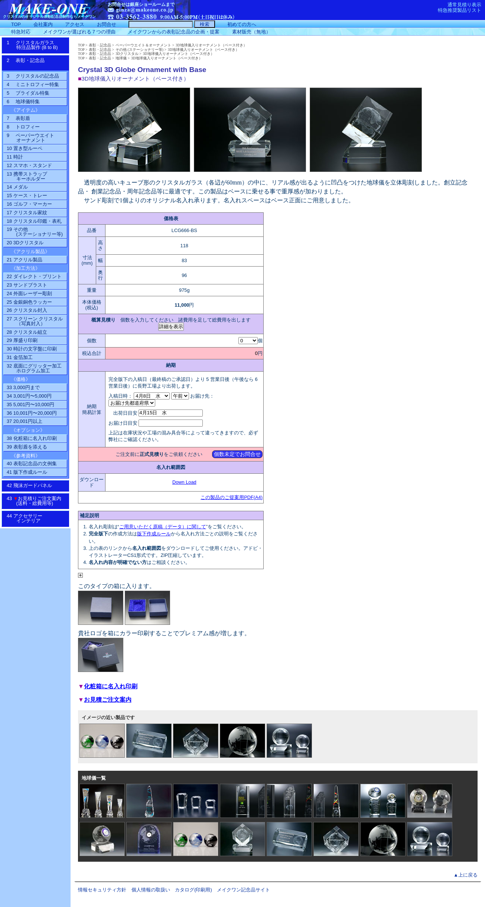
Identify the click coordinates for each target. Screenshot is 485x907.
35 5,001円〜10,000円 (30, 404)
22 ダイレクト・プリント (34, 276)
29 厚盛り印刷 (22, 340)
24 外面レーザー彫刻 (29, 293)
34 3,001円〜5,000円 (29, 396)
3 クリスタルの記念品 (33, 76)
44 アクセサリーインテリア (28, 518)
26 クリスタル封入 (27, 310)
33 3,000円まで (23, 387)
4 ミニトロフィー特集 (33, 84)
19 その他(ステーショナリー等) (35, 231)
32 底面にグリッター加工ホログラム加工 (34, 368)
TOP (81, 45)
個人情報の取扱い (150, 890)
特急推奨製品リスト (459, 10)
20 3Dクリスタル (25, 242)
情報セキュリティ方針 (102, 890)
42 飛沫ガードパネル (32, 485)
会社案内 (43, 24)
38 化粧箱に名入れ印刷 (32, 438)
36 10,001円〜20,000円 (32, 413)
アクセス (74, 24)
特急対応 (20, 32)
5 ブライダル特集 (28, 93)
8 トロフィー (23, 127)
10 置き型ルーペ (24, 148)
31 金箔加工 (20, 357)
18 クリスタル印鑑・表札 (34, 221)
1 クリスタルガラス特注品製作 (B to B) (35, 45)
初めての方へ (241, 24)
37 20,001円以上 (24, 421)
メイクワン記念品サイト (243, 890)
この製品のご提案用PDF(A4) (232, 497)
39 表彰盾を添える (27, 447)
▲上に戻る (465, 875)
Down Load (184, 482)
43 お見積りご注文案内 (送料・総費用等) (37, 501)
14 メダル (17, 187)
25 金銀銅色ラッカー (29, 302)
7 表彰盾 (18, 118)
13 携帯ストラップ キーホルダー (27, 176)
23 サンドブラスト (27, 285)
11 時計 (15, 157)
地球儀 (121, 58)
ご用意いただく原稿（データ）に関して (162, 526)
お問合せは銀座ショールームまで (141, 4)
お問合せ (106, 24)
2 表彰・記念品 (33, 63)
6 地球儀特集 (23, 101)
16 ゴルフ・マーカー (29, 204)
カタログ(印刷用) (193, 890)
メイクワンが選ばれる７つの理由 (79, 32)
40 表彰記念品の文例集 (32, 463)
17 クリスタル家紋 (27, 212)
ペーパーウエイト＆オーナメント (143, 45)
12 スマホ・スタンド (29, 165)
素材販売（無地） (251, 32)
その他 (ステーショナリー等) (139, 50)
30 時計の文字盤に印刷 (32, 349)
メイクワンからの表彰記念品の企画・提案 (173, 32)
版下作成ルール (154, 533)
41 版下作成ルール (27, 472)
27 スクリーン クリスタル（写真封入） (35, 321)
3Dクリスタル (127, 54)
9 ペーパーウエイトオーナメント (30, 138)
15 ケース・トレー (27, 195)
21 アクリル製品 (24, 259)
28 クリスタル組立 (27, 332)
